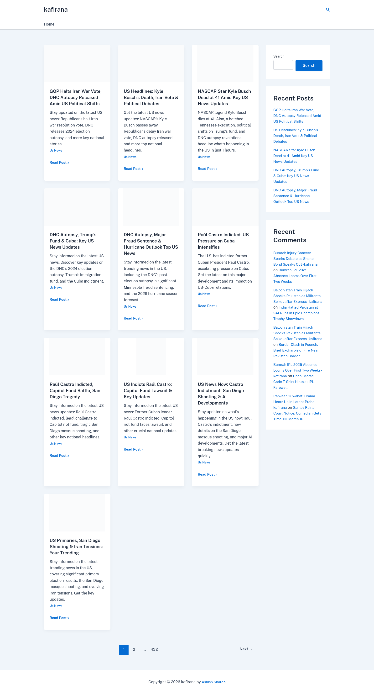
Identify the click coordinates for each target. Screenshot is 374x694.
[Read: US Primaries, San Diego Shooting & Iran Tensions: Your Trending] (77, 512)
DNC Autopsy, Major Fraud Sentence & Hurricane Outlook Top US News (296, 196)
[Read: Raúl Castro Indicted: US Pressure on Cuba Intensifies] (225, 207)
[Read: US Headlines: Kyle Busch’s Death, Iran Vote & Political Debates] (151, 63)
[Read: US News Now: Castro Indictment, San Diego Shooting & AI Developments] (225, 356)
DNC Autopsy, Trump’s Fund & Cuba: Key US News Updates (75, 241)
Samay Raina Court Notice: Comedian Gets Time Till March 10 (295, 425)
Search (278, 56)
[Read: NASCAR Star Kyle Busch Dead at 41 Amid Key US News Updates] (225, 63)
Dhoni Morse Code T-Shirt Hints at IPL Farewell (297, 393)
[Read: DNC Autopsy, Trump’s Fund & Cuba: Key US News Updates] (77, 207)
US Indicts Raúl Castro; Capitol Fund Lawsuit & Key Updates (150, 390)
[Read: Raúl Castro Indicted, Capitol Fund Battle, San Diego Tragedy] (77, 356)
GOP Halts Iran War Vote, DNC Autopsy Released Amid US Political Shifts (295, 116)
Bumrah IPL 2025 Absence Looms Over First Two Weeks (296, 276)
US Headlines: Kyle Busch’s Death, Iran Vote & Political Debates (151, 97)
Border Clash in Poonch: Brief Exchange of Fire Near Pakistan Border (297, 362)
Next (245, 649)
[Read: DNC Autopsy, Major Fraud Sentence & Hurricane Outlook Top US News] (151, 207)
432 (153, 649)
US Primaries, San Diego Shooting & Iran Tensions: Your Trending (77, 546)
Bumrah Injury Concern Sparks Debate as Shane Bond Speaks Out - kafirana (297, 259)
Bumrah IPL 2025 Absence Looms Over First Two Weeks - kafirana (297, 382)
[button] (328, 10)
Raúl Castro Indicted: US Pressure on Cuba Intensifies (225, 241)
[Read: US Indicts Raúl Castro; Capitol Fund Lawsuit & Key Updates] (151, 356)
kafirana (56, 9)
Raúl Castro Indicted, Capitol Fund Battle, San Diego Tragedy (77, 390)
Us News (56, 156)
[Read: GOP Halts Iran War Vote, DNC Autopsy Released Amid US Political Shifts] (77, 63)
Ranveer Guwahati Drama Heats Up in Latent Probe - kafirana (296, 413)
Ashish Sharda (213, 682)
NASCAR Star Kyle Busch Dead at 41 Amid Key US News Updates (223, 97)
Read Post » (60, 168)
